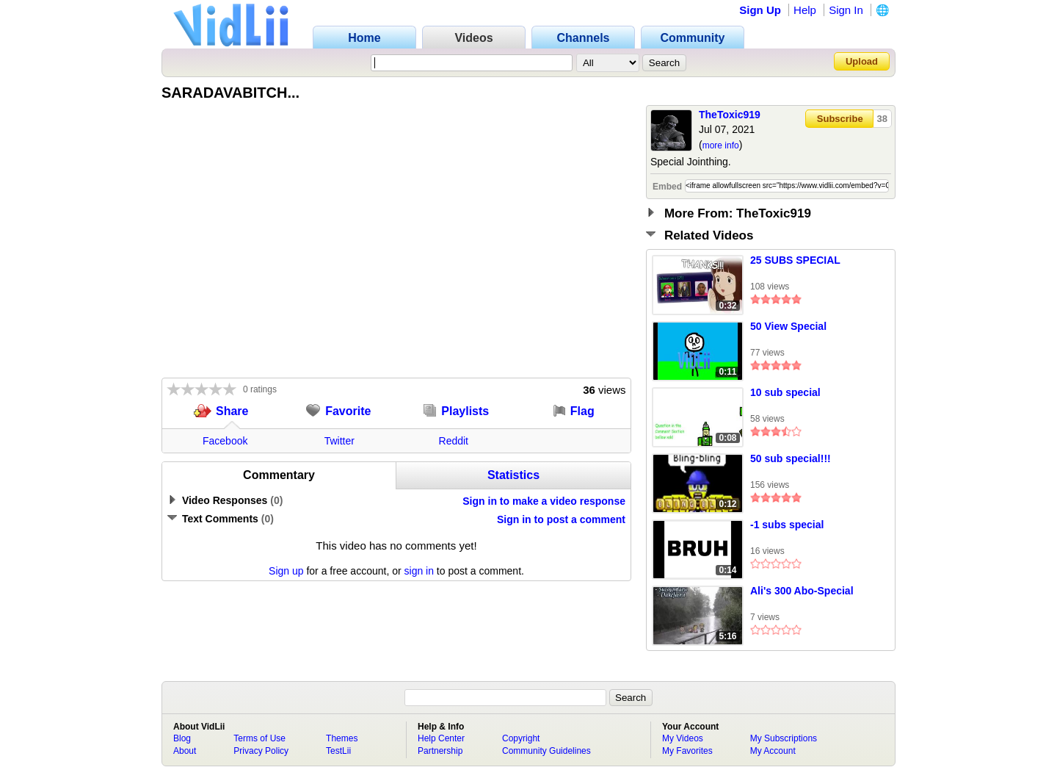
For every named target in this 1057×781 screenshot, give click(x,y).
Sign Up (760, 10)
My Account (773, 751)
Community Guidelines (546, 751)
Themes (341, 738)
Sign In (846, 10)
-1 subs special (787, 524)
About (184, 751)
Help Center (441, 738)
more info (720, 145)
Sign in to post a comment (561, 519)
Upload (862, 61)
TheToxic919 (729, 114)
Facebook (225, 441)
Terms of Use (259, 738)
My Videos (682, 738)
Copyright (521, 738)
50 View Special (788, 326)
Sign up (286, 571)
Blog (182, 738)
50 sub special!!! (790, 458)
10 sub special (785, 392)
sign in (419, 571)
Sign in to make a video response (543, 501)
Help (804, 10)
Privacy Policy (260, 751)
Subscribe (840, 118)
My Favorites (687, 751)
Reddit (453, 441)
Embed (667, 186)
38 (882, 118)
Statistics (513, 475)
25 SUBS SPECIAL (795, 260)
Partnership (440, 751)
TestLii (338, 751)
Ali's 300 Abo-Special (802, 591)
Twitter (339, 441)
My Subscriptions (783, 738)
